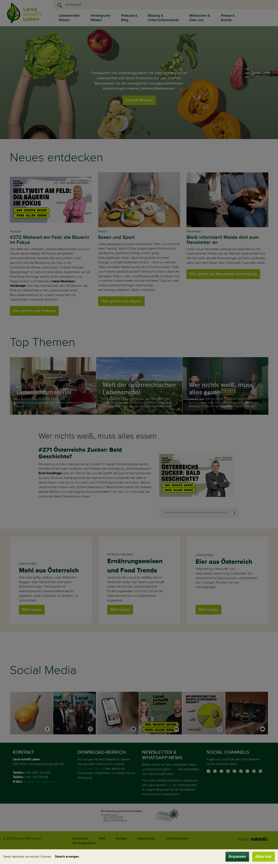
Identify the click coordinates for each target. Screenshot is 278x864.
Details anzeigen (67, 857)
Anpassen (237, 856)
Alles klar (263, 856)
